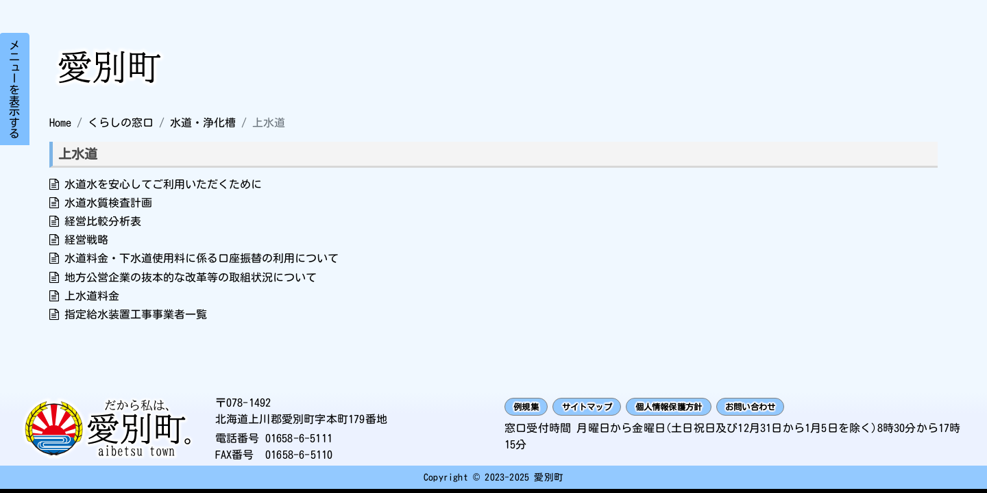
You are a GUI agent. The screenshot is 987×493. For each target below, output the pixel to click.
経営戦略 (86, 239)
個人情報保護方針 (716, 408)
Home (60, 122)
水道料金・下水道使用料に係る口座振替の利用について (201, 258)
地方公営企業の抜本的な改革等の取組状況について (190, 277)
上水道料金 (91, 295)
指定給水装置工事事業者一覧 (135, 314)
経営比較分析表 (102, 221)
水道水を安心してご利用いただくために (163, 184)
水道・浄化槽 (203, 122)
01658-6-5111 (298, 440)
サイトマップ (611, 408)
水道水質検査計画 (108, 202)
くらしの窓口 (121, 122)
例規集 (533, 408)
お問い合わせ (823, 408)
